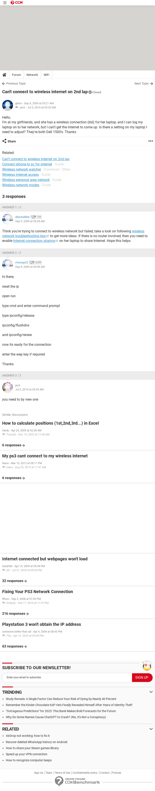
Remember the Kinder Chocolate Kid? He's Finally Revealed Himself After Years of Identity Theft (69, 705)
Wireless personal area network (26, 180)
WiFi (46, 75)
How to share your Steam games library (32, 748)
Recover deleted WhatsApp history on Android (36, 742)
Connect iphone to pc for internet (27, 164)
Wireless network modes (20, 185)
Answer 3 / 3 (11, 375)
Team (49, 772)
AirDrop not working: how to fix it (28, 735)
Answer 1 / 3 (11, 207)
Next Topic (142, 83)
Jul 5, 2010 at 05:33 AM (41, 107)
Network (32, 75)
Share (12, 141)
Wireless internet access (20, 175)
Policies (116, 772)
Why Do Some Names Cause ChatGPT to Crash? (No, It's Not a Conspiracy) (56, 717)
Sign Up (38, 772)
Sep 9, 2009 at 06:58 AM (30, 266)
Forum (16, 75)
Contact (104, 772)
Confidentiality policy (85, 772)
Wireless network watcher (21, 169)
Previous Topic (16, 83)
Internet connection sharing (34, 241)
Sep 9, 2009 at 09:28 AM (30, 221)
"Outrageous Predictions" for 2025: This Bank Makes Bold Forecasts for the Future (61, 711)
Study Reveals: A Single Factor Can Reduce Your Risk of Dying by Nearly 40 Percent (61, 699)
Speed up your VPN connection (26, 754)
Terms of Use (62, 772)
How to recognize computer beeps (29, 760)
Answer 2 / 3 (11, 252)
